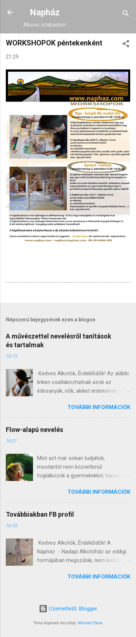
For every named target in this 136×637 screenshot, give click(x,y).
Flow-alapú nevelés (34, 429)
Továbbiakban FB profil (40, 514)
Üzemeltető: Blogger (68, 608)
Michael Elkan (90, 623)
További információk (98, 407)
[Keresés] (125, 15)
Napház (45, 12)
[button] (125, 45)
